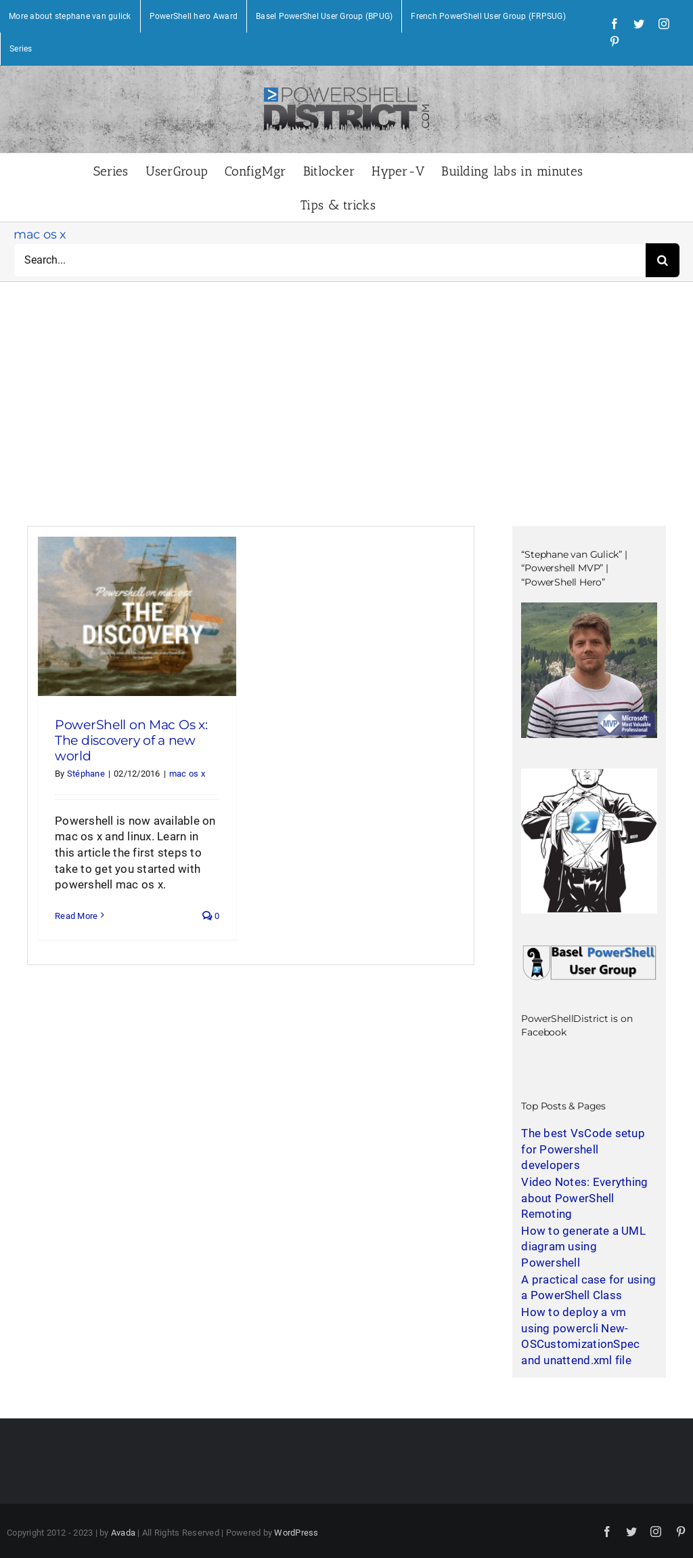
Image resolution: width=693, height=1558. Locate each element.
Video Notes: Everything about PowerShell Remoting (584, 1198)
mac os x (187, 773)
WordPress (296, 1533)
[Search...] (330, 260)
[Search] (662, 260)
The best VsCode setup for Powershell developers (582, 1149)
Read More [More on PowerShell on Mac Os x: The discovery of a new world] (76, 916)
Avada (123, 1533)
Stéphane (86, 773)
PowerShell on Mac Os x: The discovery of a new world (131, 740)
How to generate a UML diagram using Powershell (583, 1246)
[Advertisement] (347, 424)
